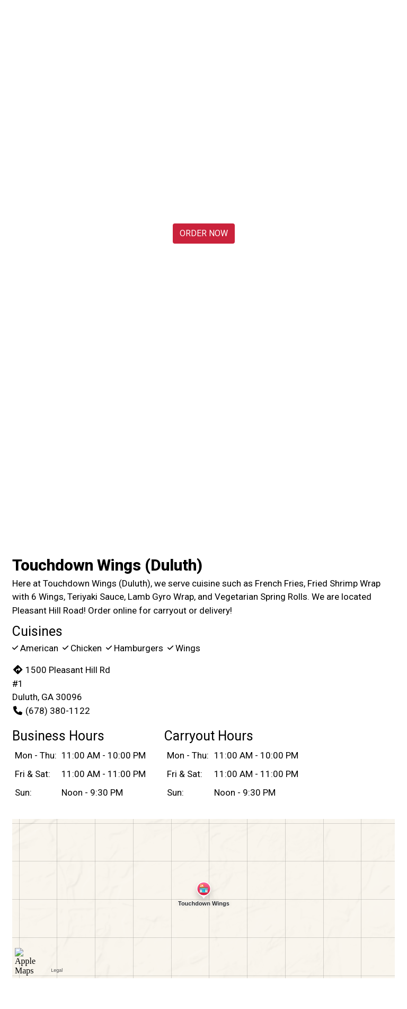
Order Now (204, 233)
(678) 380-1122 (51, 710)
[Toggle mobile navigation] (391, 24)
